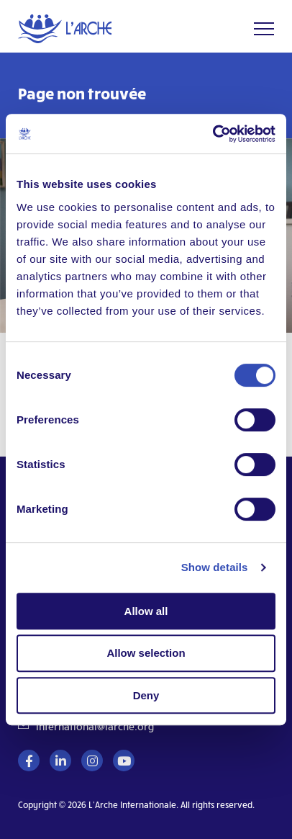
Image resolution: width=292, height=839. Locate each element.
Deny (146, 695)
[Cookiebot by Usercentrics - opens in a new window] (212, 134)
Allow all (146, 611)
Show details (214, 567)
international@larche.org (95, 726)
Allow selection (145, 653)
